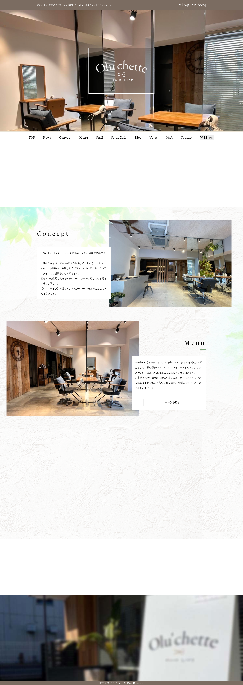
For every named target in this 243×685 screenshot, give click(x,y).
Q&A (169, 137)
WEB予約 (207, 137)
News (47, 137)
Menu (83, 137)
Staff (99, 137)
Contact (186, 137)
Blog (138, 137)
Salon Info (119, 137)
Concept (65, 137)
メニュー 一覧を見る (169, 402)
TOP (32, 137)
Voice (154, 137)
